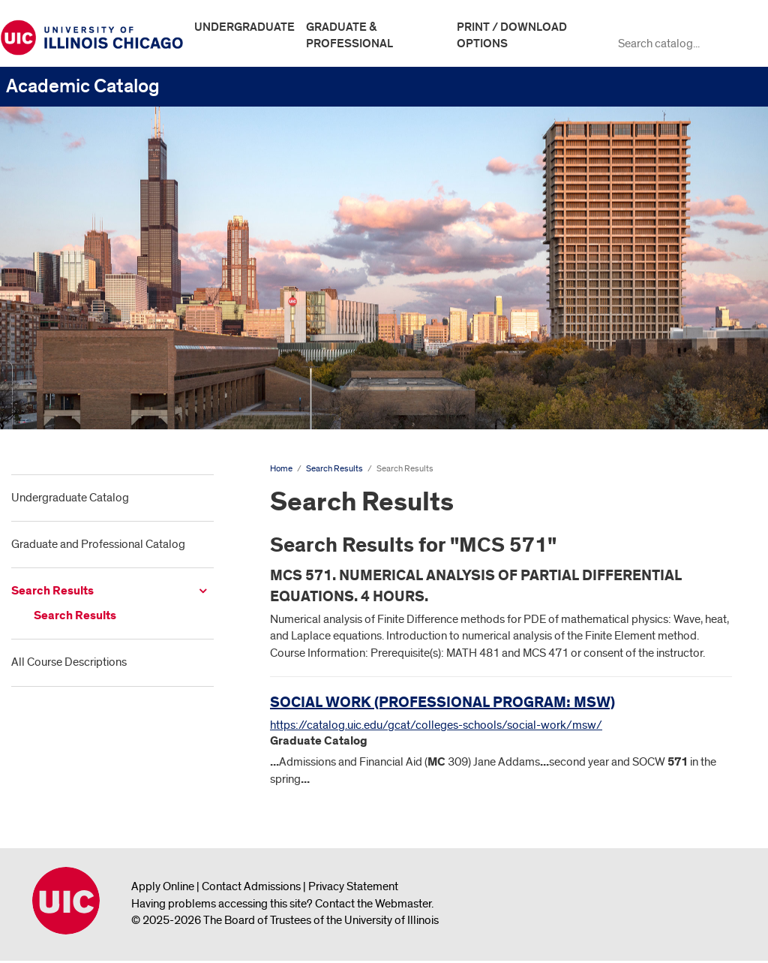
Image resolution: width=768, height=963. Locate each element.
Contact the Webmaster (373, 903)
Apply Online (162, 886)
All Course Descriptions (69, 662)
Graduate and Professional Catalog (98, 544)
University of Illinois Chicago (66, 900)
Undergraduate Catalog (70, 497)
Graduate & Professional (349, 35)
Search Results (52, 591)
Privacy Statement (353, 886)
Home (281, 468)
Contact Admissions (251, 886)
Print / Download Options (512, 35)
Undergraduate (244, 27)
